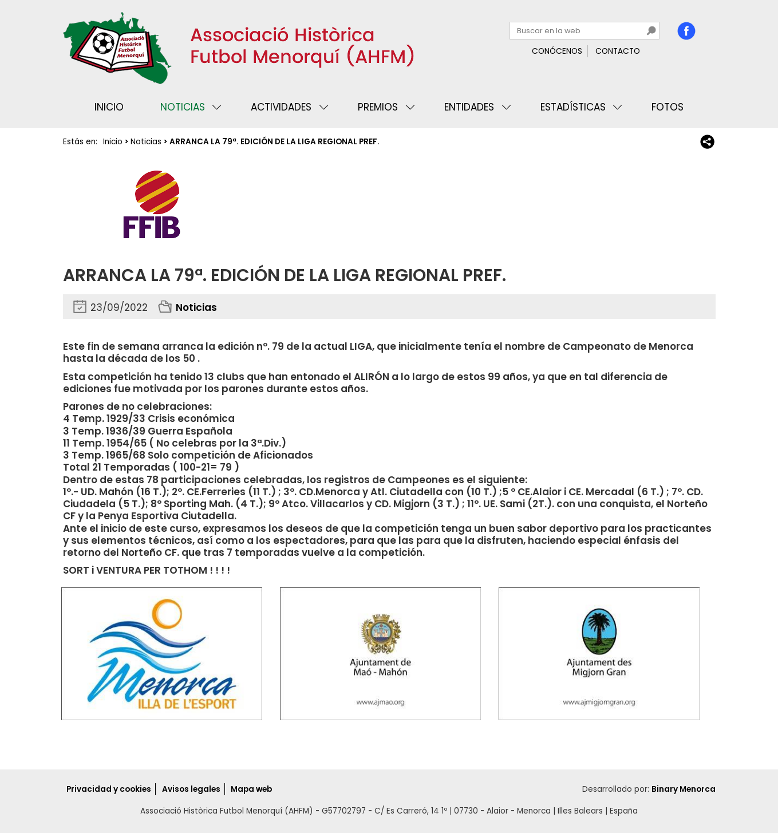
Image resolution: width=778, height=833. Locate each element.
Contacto (617, 51)
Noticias (182, 107)
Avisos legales (191, 789)
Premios (378, 107)
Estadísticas (573, 107)
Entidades (469, 107)
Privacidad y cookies (108, 789)
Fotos (667, 107)
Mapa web (251, 789)
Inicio (109, 107)
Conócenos (557, 51)
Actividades (281, 107)
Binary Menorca (683, 789)
